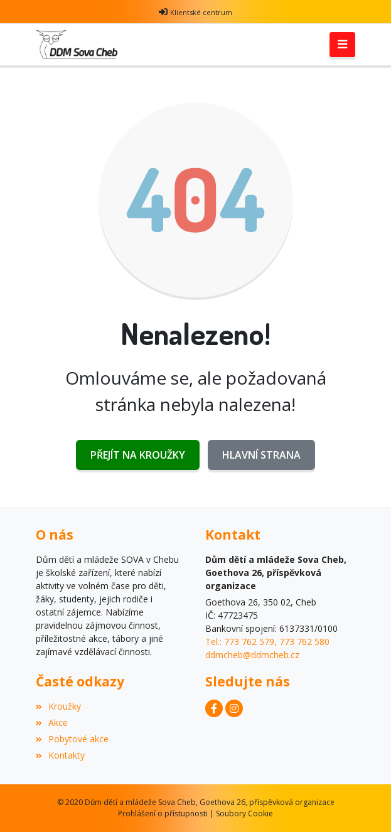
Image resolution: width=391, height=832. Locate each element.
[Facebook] (214, 708)
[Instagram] (234, 708)
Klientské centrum (201, 12)
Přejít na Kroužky (137, 455)
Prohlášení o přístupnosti (163, 813)
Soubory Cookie (244, 813)
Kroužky (58, 706)
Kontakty (60, 755)
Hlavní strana (261, 455)
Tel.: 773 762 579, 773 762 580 (267, 642)
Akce (52, 722)
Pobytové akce (72, 739)
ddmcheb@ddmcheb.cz (252, 655)
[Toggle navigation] (342, 44)
